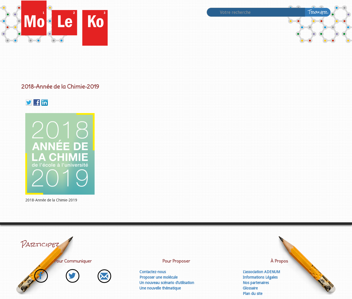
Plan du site (252, 293)
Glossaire (250, 288)
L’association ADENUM (261, 272)
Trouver (318, 12)
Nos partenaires (256, 283)
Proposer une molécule (158, 277)
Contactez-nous (152, 272)
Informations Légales (260, 277)
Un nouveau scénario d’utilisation (166, 283)
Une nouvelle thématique (160, 288)
